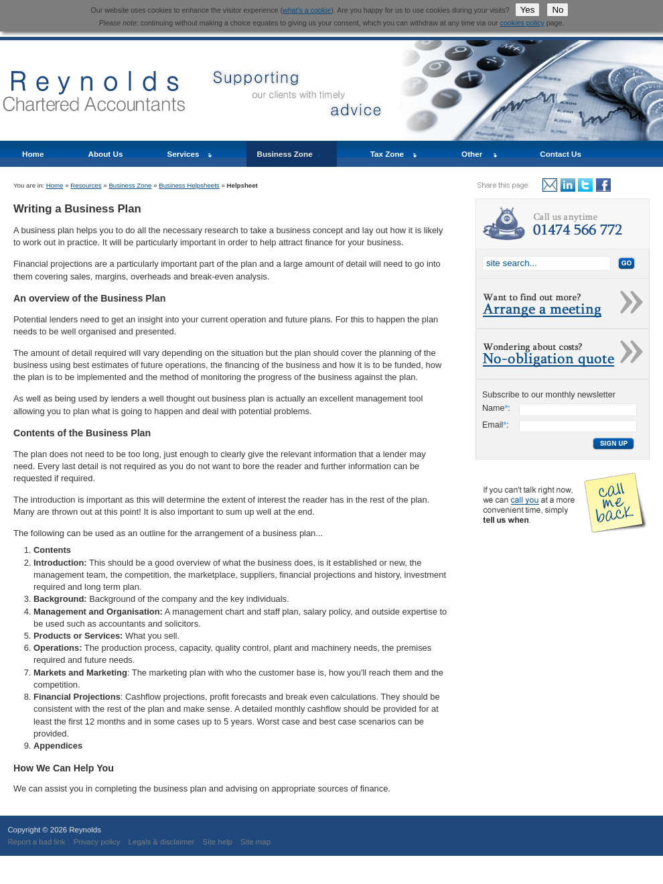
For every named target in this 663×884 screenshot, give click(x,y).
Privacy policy (97, 842)
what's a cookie (307, 10)
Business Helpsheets (189, 185)
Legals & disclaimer (162, 842)
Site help (217, 842)
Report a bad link (36, 842)
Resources (85, 185)
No (557, 10)
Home (33, 153)
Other (471, 153)
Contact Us (560, 153)
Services (183, 153)
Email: (495, 425)
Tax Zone (387, 153)
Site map (255, 842)
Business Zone (285, 153)
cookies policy (522, 23)
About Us (105, 153)
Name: (496, 408)
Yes (527, 10)
